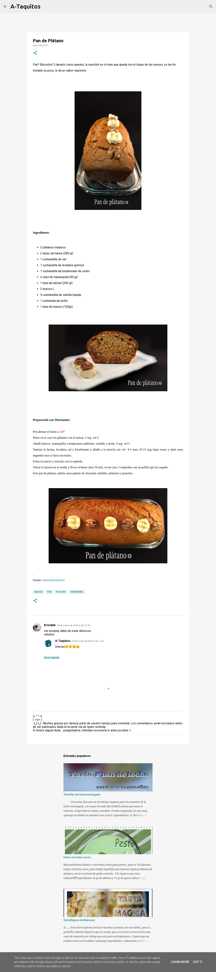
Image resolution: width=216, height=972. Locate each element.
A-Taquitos (25, 6)
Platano (61, 592)
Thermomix (76, 592)
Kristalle (50, 625)
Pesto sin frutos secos (77, 857)
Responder (51, 657)
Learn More (180, 962)
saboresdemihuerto (53, 580)
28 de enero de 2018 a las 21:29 (73, 625)
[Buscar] (45, 6)
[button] (35, 53)
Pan (49, 592)
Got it (198, 962)
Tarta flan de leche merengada (81, 794)
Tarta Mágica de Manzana (79, 920)
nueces (38, 592)
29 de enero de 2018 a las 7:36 (88, 641)
